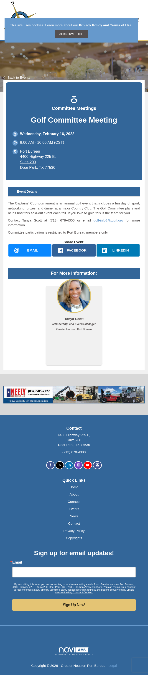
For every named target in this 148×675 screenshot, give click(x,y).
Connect (74, 502)
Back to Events (16, 77)
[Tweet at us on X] (60, 465)
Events (74, 509)
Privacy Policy (73, 531)
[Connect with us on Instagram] (78, 465)
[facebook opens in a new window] (73, 250)
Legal (112, 665)
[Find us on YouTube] (88, 465)
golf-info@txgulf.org (108, 220)
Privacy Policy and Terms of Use (105, 25)
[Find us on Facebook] (50, 465)
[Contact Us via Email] (97, 465)
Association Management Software (74, 651)
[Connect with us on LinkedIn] (69, 465)
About (73, 494)
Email (17, 562)
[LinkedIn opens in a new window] (118, 250)
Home (74, 487)
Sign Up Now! (74, 605)
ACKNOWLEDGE (71, 34)
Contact (74, 523)
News (74, 516)
